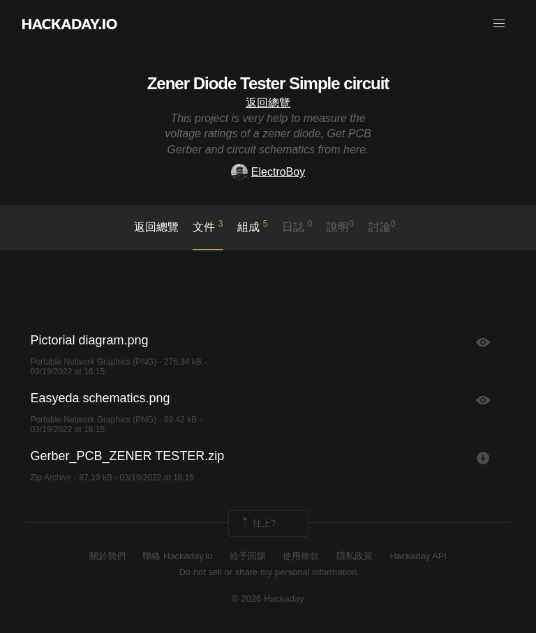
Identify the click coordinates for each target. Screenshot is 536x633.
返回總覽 (268, 103)
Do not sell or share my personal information (268, 572)
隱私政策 (354, 556)
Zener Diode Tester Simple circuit (268, 83)
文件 (208, 226)
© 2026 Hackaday (268, 598)
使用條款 (301, 556)
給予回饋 (248, 556)
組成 (252, 226)
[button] (499, 23)
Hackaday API (418, 556)
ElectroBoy (268, 172)
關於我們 (107, 556)
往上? (257, 523)
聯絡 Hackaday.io (177, 556)
